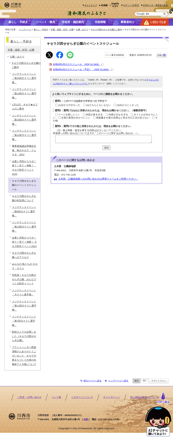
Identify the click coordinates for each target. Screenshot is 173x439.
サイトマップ (90, 5)
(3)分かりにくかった (128, 105)
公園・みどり (82, 29)
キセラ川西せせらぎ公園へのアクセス (24, 255)
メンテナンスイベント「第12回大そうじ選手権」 (24, 135)
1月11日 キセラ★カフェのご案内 (25, 106)
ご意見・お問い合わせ (29, 397)
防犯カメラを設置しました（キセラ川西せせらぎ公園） (24, 336)
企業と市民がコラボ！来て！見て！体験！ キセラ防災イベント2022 (24, 242)
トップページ (25, 29)
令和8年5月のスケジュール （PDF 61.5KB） (78, 64)
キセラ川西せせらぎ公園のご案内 (106, 29)
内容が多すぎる (94, 114)
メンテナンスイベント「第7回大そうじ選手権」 (24, 321)
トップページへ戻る (118, 380)
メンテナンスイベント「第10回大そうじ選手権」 (24, 119)
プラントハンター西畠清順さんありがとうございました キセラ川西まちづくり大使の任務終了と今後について (24, 356)
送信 (106, 147)
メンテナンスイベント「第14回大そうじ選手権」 (24, 93)
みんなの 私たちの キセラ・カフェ (25, 266)
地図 (86, 419)
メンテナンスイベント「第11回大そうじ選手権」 (24, 305)
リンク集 (56, 397)
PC (144, 381)
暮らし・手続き (41, 29)
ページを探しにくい (69, 114)
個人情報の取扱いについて (144, 397)
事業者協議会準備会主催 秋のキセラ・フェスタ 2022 (24, 150)
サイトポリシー (111, 397)
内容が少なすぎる (118, 114)
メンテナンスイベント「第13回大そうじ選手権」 (24, 226)
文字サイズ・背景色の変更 (155, 5)
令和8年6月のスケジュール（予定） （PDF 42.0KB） (83, 69)
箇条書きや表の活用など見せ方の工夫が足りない (122, 117)
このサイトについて (82, 397)
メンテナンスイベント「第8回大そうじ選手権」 (24, 211)
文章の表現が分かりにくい (75, 117)
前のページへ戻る (93, 380)
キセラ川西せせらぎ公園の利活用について (24, 198)
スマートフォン (158, 381)
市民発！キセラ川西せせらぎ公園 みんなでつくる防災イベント (24, 279)
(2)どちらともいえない (98, 105)
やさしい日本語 (131, 5)
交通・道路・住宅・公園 (62, 29)
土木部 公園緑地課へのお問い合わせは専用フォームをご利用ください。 (98, 179)
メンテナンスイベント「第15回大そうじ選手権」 (24, 78)
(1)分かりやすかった (69, 105)
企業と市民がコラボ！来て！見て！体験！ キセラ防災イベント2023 (24, 167)
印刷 (159, 55)
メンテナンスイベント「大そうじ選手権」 (24, 292)
